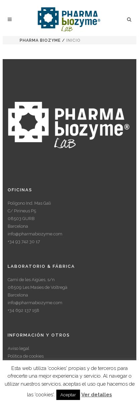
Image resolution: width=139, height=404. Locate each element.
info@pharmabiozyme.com (35, 233)
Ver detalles (96, 395)
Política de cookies (26, 356)
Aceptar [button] (68, 394)
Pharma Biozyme (40, 40)
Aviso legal (18, 348)
